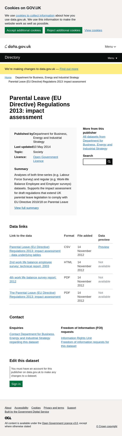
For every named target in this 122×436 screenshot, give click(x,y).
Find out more (69, 69)
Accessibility (21, 407)
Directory (12, 57)
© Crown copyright (106, 426)
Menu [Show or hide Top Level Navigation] (111, 58)
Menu (109, 46)
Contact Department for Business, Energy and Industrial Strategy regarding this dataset (32, 338)
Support (71, 407)
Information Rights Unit (76, 338)
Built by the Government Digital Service (27, 411)
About (8, 407)
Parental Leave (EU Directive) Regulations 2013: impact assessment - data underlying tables (35, 251)
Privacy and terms (54, 407)
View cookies (93, 30)
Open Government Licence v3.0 (60, 423)
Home (8, 77)
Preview (103, 247)
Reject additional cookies (63, 30)
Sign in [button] (16, 384)
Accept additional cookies (24, 30)
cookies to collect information (35, 15)
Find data (109, 161)
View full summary (26, 207)
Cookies (36, 407)
